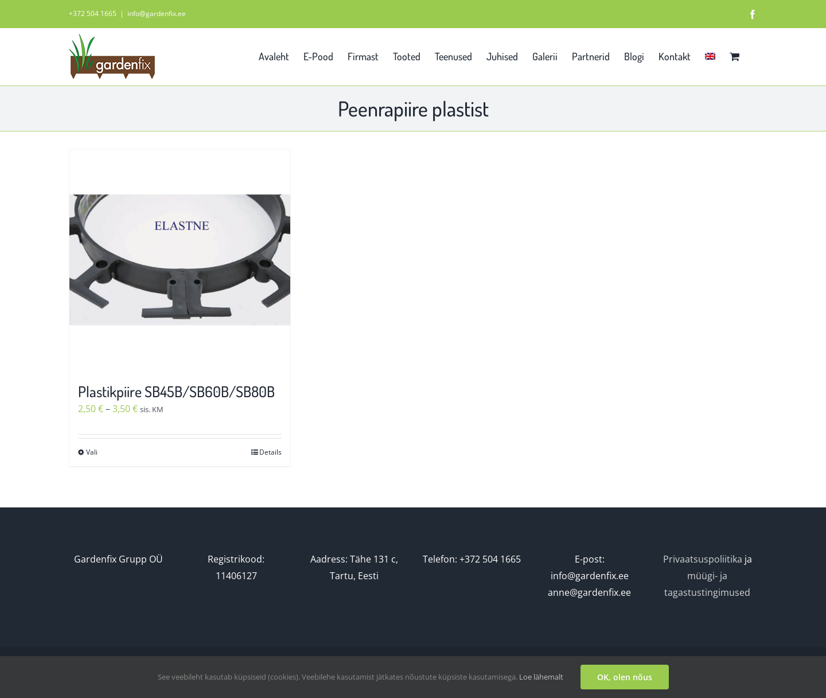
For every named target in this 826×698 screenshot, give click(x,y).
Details (270, 452)
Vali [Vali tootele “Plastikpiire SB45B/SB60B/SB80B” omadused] (92, 452)
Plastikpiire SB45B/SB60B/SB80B (176, 391)
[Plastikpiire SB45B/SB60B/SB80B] (179, 259)
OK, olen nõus (624, 677)
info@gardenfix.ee (156, 13)
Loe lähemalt (541, 677)
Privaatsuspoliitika (702, 559)
